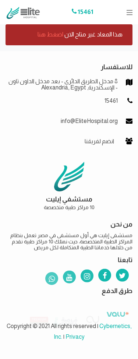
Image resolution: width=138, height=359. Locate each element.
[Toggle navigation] (127, 12)
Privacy (75, 337)
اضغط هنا (50, 34)
